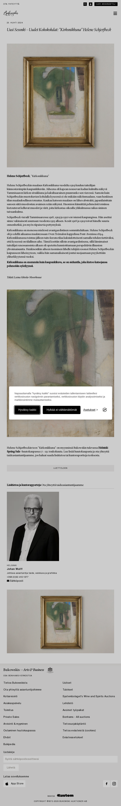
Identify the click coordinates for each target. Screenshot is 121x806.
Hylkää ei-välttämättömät (62, 409)
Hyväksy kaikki (27, 409)
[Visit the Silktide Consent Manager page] (105, 410)
